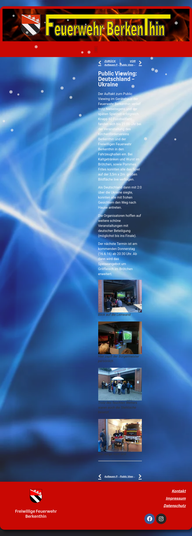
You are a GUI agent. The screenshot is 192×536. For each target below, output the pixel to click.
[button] (96, 49)
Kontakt (179, 491)
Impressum (176, 498)
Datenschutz (174, 505)
